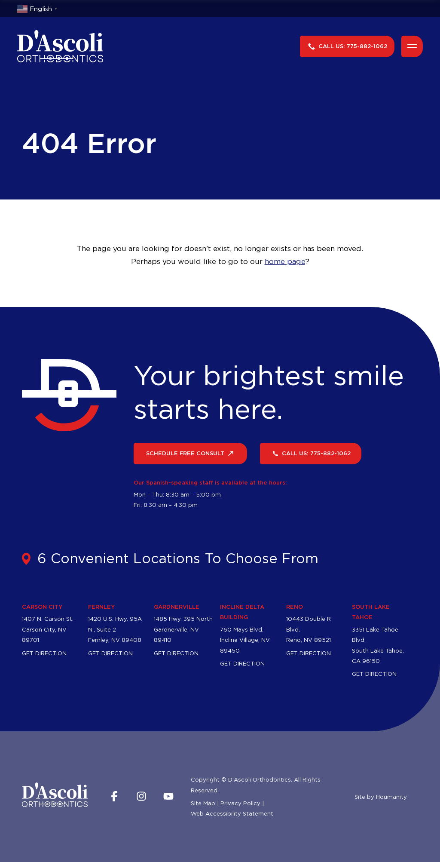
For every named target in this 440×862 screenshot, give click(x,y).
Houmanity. (392, 807)
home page (285, 261)
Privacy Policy (240, 813)
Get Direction (44, 663)
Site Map (203, 813)
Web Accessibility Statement (232, 824)
